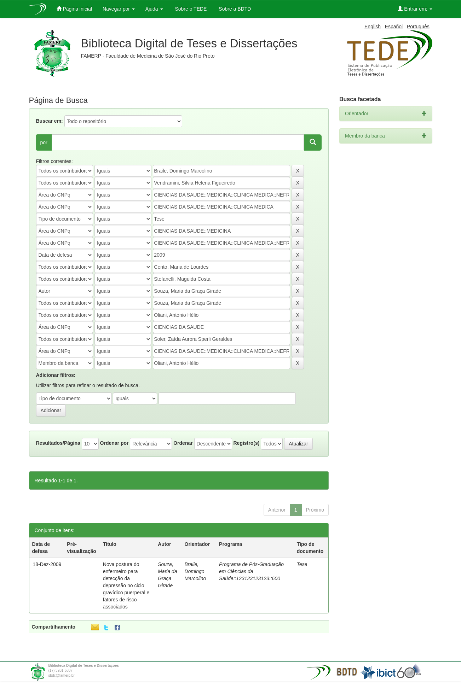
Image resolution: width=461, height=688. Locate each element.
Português (418, 26)
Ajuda (154, 9)
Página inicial (74, 9)
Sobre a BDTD (234, 9)
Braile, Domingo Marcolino (195, 571)
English (372, 26)
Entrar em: (415, 9)
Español (394, 26)
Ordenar (182, 443)
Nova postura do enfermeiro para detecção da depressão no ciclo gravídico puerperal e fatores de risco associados (126, 585)
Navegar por (119, 9)
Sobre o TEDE (190, 9)
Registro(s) (246, 443)
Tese (302, 564)
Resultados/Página (58, 443)
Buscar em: (49, 121)
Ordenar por (114, 443)
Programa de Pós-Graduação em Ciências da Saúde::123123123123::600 (251, 571)
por (43, 142)
